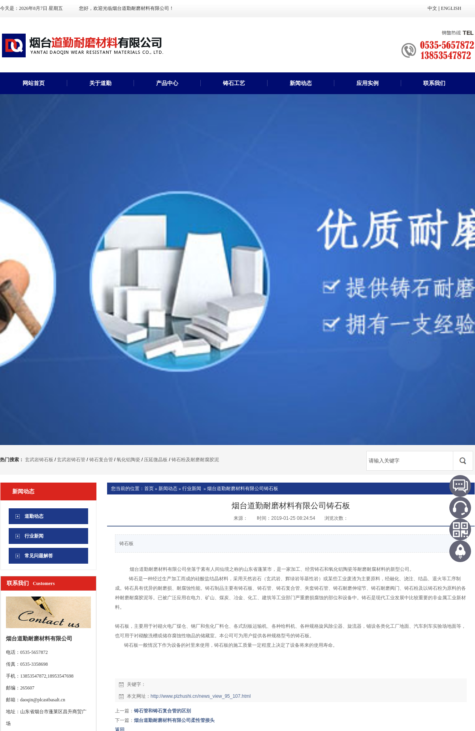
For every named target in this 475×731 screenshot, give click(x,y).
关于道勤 (100, 83)
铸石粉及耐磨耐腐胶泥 (195, 459)
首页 (149, 488)
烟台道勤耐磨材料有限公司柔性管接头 (174, 720)
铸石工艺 (234, 83)
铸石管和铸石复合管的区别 (162, 711)
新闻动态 (301, 83)
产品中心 (167, 83)
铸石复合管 (101, 459)
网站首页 (34, 83)
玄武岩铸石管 (71, 459)
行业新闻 (191, 488)
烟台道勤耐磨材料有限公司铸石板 (242, 488)
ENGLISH (451, 8)
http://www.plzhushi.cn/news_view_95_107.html (201, 696)
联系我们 (434, 83)
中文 (432, 8)
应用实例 (367, 83)
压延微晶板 (156, 459)
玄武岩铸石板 (39, 459)
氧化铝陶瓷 (128, 459)
